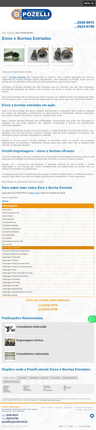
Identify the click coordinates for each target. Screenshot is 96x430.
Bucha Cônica (7, 210)
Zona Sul (45, 378)
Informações (10, 205)
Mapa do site (88, 410)
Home (43, 407)
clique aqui (34, 193)
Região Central (9, 378)
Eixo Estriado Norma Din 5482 (13, 241)
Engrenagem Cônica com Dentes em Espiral (18, 273)
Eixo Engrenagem (9, 235)
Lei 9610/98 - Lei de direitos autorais (50, 400)
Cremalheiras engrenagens (12, 229)
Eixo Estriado (7, 238)
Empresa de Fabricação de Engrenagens (16, 251)
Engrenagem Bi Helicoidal (11, 257)
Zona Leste (55, 378)
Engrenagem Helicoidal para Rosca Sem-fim (18, 292)
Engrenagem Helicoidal (10, 286)
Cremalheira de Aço (9, 222)
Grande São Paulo (69, 378)
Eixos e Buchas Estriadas (11, 248)
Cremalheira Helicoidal (10, 225)
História (50, 407)
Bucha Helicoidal (8, 219)
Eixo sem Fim (7, 244)
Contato (79, 410)
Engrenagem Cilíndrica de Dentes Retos (16, 263)
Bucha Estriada (8, 216)
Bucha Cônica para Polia (11, 213)
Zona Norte (22, 378)
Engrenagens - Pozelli (48, 14)
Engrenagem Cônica (9, 270)
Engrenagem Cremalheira (11, 279)
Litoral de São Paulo (11, 382)
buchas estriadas (18, 77)
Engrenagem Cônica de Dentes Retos (15, 276)
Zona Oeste (34, 378)
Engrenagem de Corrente (11, 282)
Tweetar (5, 201)
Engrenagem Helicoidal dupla (12, 289)
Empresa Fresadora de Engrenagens (15, 254)
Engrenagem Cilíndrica (10, 260)
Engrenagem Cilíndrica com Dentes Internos (17, 267)
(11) (84, 23)
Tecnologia (78, 407)
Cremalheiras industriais (11, 232)
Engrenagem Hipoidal (10, 295)
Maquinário (68, 407)
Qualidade (58, 407)
